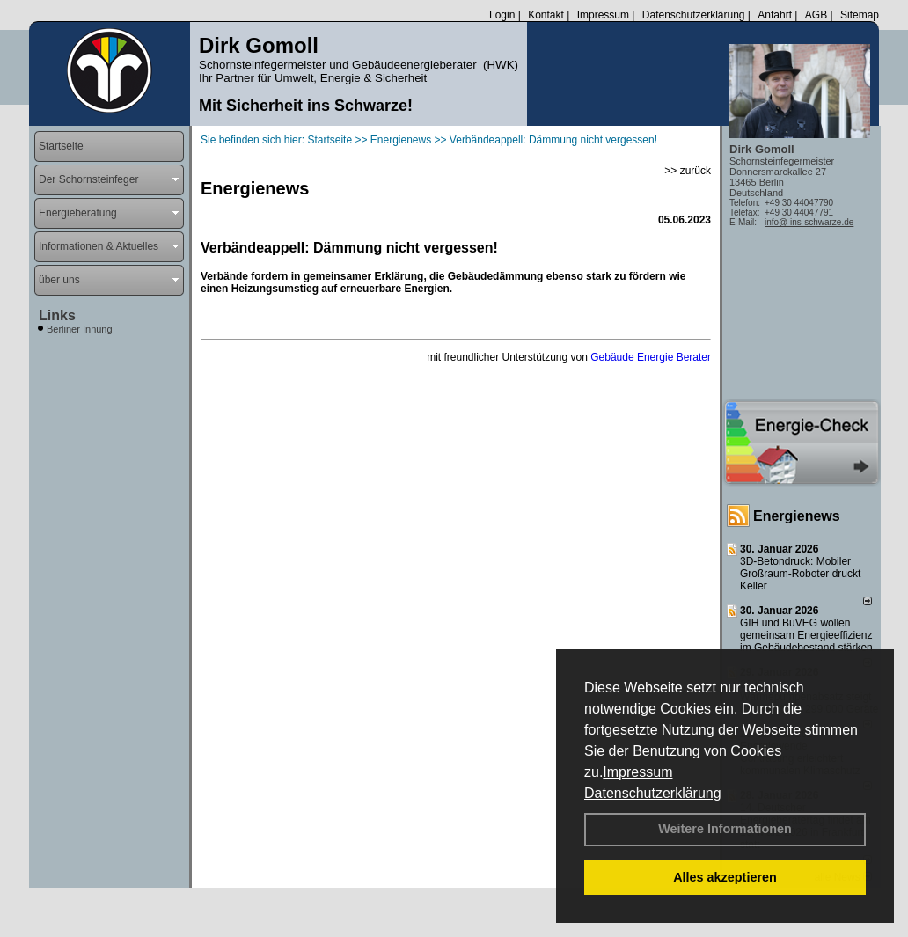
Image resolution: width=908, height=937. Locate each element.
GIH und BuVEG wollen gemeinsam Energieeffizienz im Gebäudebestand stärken (806, 635)
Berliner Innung (80, 329)
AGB (816, 15)
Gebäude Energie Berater (650, 357)
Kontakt (546, 15)
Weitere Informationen (725, 829)
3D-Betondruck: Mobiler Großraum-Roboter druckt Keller (800, 573)
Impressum (637, 772)
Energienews (796, 516)
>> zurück (687, 171)
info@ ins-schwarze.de (809, 222)
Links (57, 315)
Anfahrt (775, 15)
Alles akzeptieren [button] (725, 877)
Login (502, 15)
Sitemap (859, 15)
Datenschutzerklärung (652, 793)
